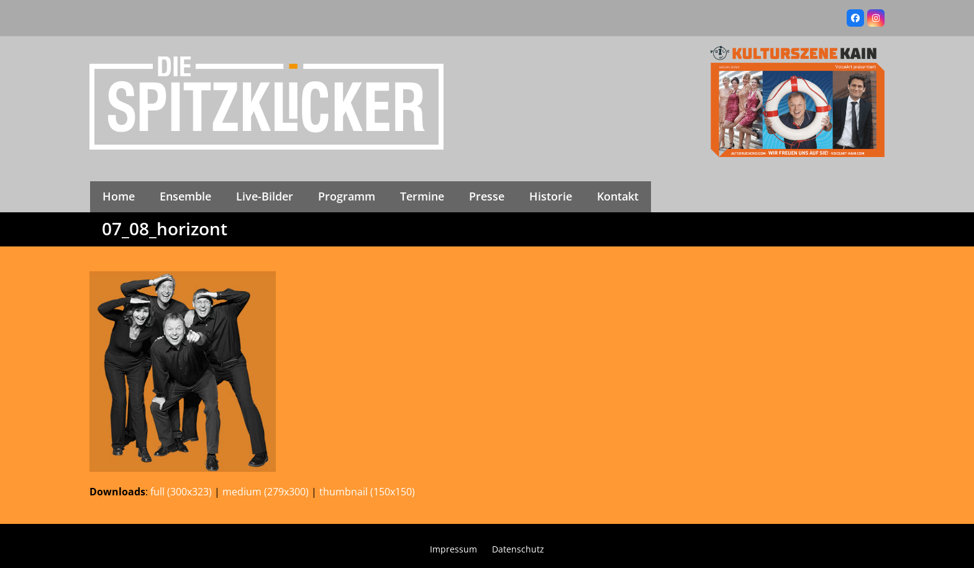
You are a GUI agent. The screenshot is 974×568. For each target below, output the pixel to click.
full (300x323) (181, 491)
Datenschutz (518, 549)
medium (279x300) (265, 491)
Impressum (453, 549)
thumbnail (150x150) (367, 491)
